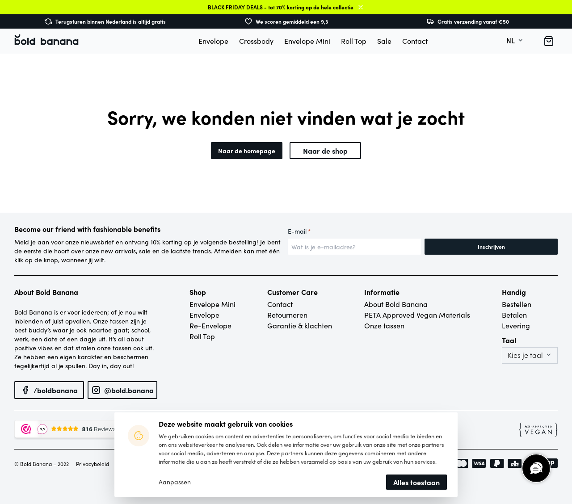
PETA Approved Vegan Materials (417, 314)
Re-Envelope (210, 325)
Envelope (213, 41)
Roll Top (353, 41)
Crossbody (256, 41)
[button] (549, 41)
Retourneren (287, 314)
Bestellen (516, 304)
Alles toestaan (416, 482)
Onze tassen (384, 325)
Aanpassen (175, 482)
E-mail (299, 231)
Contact (415, 41)
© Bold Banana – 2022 (41, 463)
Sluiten (360, 7)
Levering (516, 325)
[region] (535, 467)
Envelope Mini (307, 41)
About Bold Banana (396, 304)
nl (510, 41)
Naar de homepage (246, 150)
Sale (384, 41)
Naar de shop (325, 150)
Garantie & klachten (299, 325)
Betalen (514, 314)
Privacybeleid (92, 463)
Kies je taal (525, 355)
